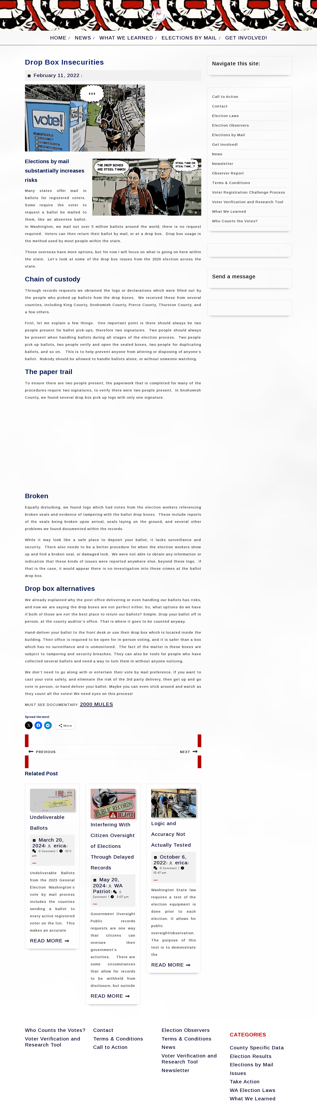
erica (60, 845)
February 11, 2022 (57, 75)
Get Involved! (246, 37)
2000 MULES (96, 704)
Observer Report (228, 173)
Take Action (245, 1081)
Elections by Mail (189, 37)
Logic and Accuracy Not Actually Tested (171, 834)
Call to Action (225, 97)
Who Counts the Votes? (235, 221)
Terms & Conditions (231, 183)
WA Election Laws (253, 1090)
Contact (220, 106)
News (83, 37)
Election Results (251, 1056)
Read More (46, 940)
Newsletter (222, 164)
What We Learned (126, 37)
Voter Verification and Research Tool (247, 202)
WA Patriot (108, 888)
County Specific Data (257, 1047)
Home (58, 37)
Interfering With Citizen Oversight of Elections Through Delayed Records (113, 846)
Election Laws (225, 116)
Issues (238, 1073)
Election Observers (230, 125)
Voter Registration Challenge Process (248, 192)
